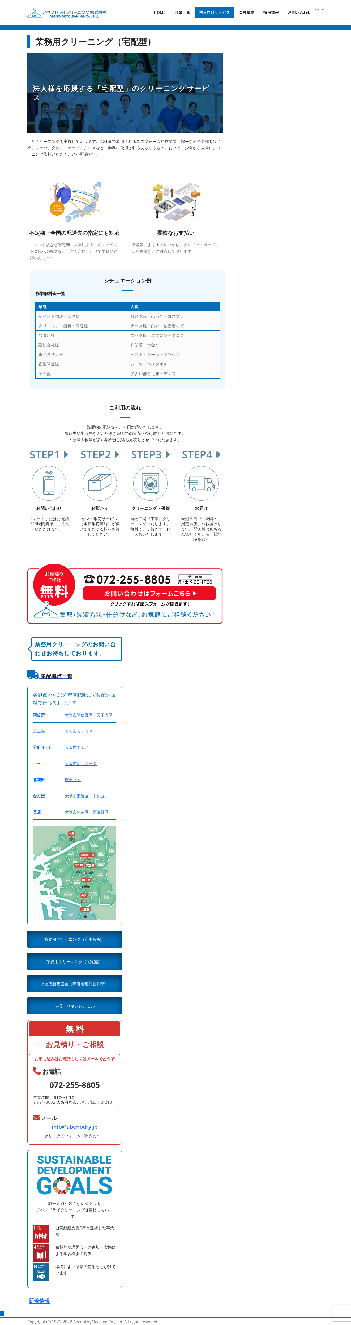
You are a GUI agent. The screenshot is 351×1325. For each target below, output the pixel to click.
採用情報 (271, 12)
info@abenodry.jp (74, 1126)
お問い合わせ (299, 12)
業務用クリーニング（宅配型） (74, 961)
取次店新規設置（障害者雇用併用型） (74, 983)
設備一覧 (182, 12)
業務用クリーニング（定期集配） (74, 939)
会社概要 (246, 12)
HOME (160, 12)
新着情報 (39, 1300)
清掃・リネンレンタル (74, 1006)
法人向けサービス (214, 12)
